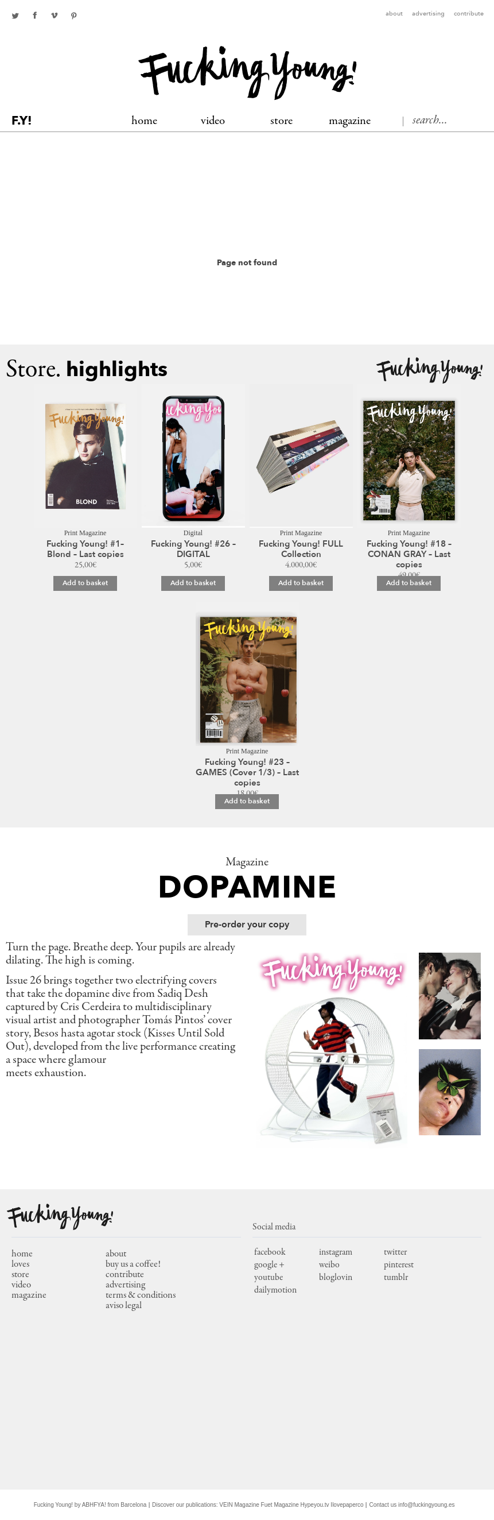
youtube (268, 1277)
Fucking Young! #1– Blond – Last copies (85, 549)
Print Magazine (85, 533)
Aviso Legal (124, 1306)
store (20, 1275)
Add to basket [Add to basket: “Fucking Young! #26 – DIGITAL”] (193, 582)
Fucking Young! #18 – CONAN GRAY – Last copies (409, 554)
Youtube (54, 15)
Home (144, 121)
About (394, 14)
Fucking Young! (429, 370)
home (22, 1254)
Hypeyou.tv (315, 1505)
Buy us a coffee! (133, 1265)
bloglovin (335, 1277)
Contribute (469, 14)
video (21, 1285)
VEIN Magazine (239, 1505)
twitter (15, 15)
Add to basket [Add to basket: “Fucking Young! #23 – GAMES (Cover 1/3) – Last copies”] (247, 801)
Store (281, 121)
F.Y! (21, 121)
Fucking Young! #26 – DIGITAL (193, 549)
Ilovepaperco (346, 1505)
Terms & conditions (141, 1296)
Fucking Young (247, 73)
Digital (193, 533)
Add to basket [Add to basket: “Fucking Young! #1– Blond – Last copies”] (85, 582)
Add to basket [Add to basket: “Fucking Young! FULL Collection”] (301, 582)
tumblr (396, 1277)
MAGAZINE (350, 121)
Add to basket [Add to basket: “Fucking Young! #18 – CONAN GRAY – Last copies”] (408, 582)
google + (269, 1265)
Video (213, 121)
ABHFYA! (94, 1505)
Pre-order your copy (247, 924)
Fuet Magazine (280, 1505)
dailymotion (275, 1290)
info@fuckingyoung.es (426, 1505)
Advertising (428, 14)
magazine (28, 1296)
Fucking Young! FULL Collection (301, 549)
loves (20, 1265)
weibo (329, 1265)
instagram (335, 1252)
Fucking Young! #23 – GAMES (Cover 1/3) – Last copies (247, 772)
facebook (34, 15)
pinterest (73, 15)
